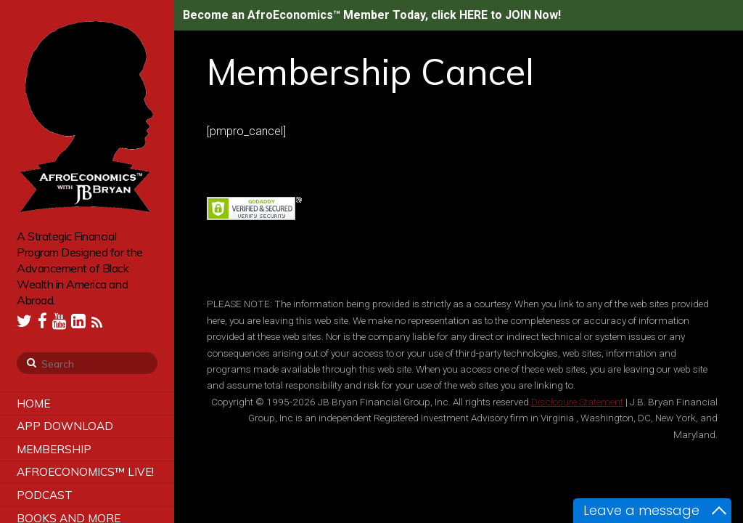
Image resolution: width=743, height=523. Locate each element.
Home (33, 403)
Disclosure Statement (577, 402)
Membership (54, 449)
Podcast (45, 495)
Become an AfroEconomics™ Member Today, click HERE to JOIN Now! (372, 15)
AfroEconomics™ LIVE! (85, 472)
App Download (65, 426)
